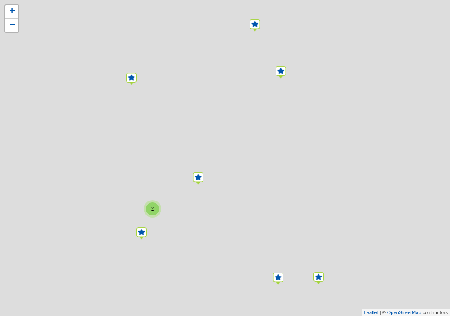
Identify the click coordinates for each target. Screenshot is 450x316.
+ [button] (12, 11)
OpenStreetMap (404, 312)
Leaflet (371, 312)
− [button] (12, 25)
